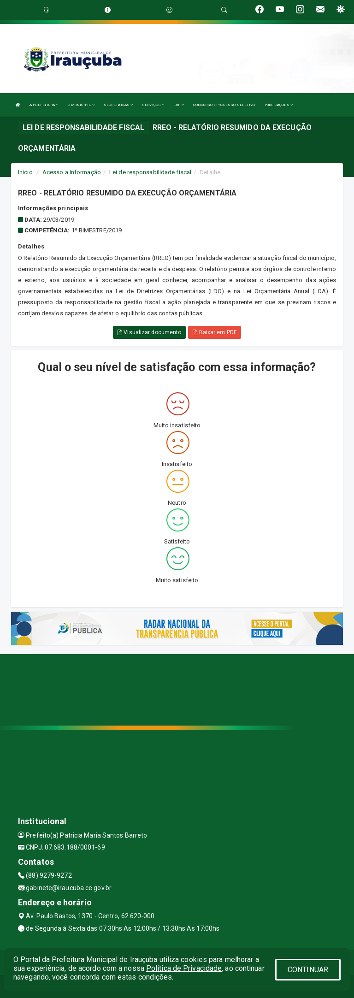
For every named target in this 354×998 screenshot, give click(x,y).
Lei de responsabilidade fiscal (150, 172)
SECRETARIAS (118, 105)
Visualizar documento (149, 332)
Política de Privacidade (184, 968)
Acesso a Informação (71, 172)
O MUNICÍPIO (81, 105)
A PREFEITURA (44, 105)
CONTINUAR (308, 969)
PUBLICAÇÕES (279, 105)
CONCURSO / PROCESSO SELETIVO (224, 105)
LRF (178, 105)
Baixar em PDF (214, 332)
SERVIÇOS (153, 105)
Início (25, 172)
